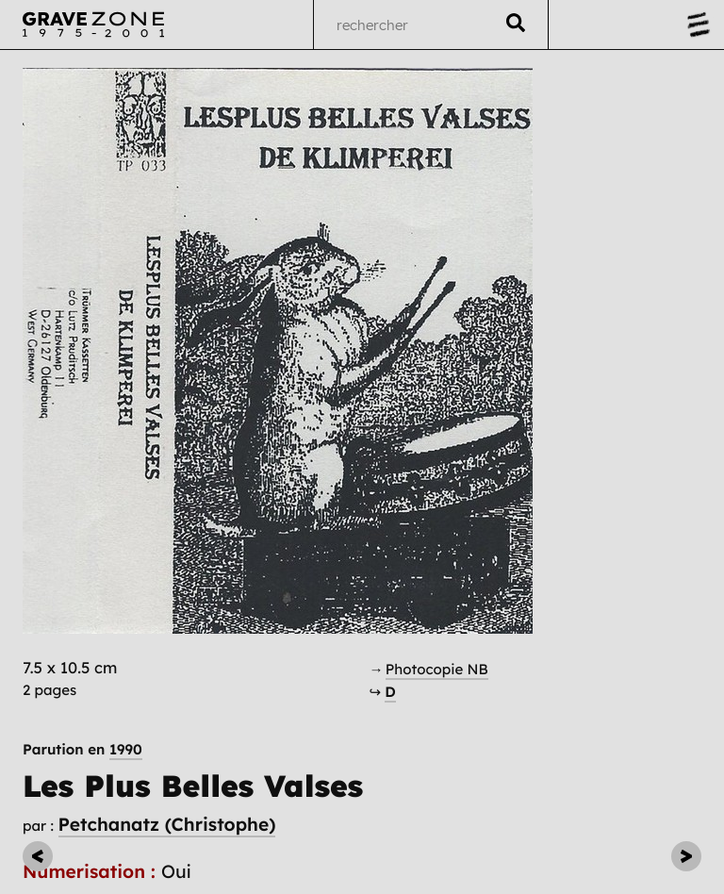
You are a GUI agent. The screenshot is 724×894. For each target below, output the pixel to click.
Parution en (82, 749)
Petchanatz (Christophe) (167, 824)
